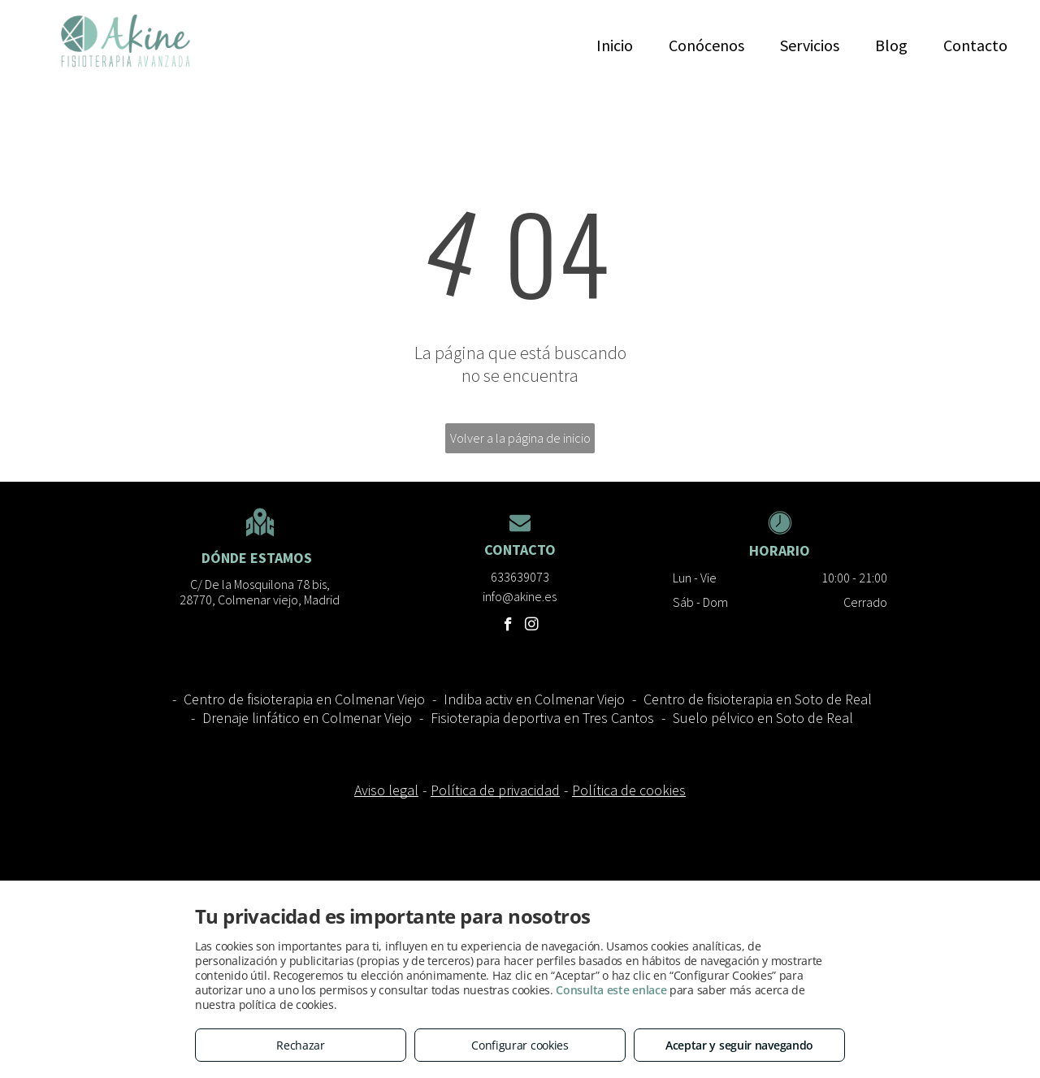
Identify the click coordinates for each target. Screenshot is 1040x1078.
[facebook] (508, 626)
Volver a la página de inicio (520, 438)
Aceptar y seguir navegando (739, 1045)
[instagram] (532, 626)
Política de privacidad (495, 790)
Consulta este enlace (611, 990)
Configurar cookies (520, 1045)
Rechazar (300, 1045)
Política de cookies (629, 790)
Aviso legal (386, 790)
